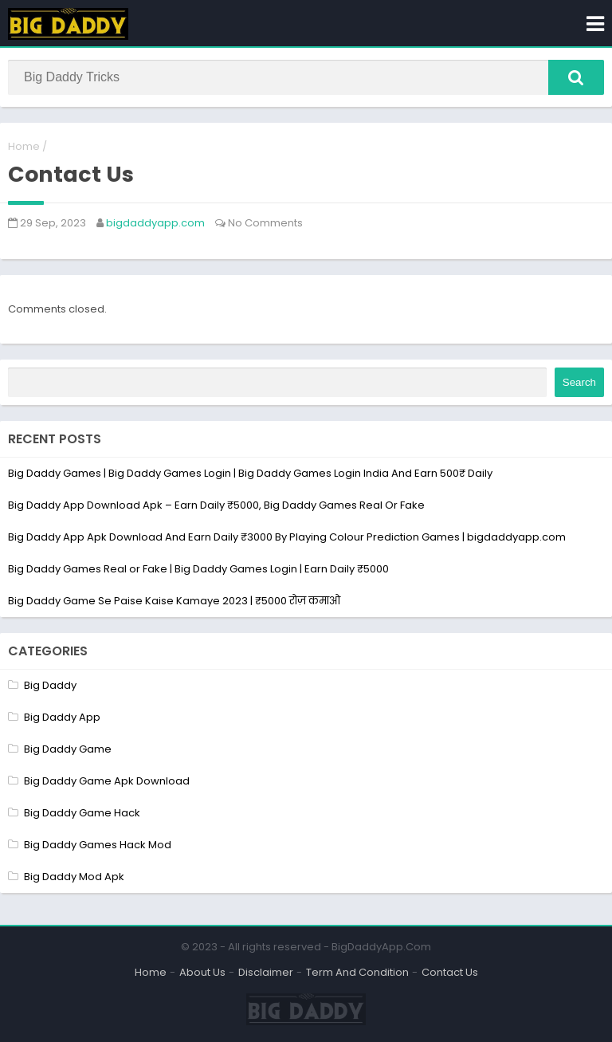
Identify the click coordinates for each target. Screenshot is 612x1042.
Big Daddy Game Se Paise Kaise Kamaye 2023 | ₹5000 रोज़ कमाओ (174, 600)
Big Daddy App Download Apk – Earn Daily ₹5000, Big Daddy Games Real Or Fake (216, 505)
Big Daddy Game (68, 749)
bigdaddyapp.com (155, 222)
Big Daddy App (62, 717)
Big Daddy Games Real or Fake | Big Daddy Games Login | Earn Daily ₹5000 (198, 568)
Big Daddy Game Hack (82, 812)
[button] (576, 77)
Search (579, 382)
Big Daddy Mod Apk (74, 876)
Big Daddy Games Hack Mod (97, 844)
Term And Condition (357, 972)
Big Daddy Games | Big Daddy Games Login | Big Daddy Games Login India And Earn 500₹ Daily (250, 473)
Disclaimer (265, 972)
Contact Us (450, 972)
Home (24, 146)
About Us (202, 972)
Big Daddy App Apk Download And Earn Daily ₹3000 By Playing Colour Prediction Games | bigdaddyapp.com (287, 537)
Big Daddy (50, 685)
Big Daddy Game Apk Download (107, 780)
